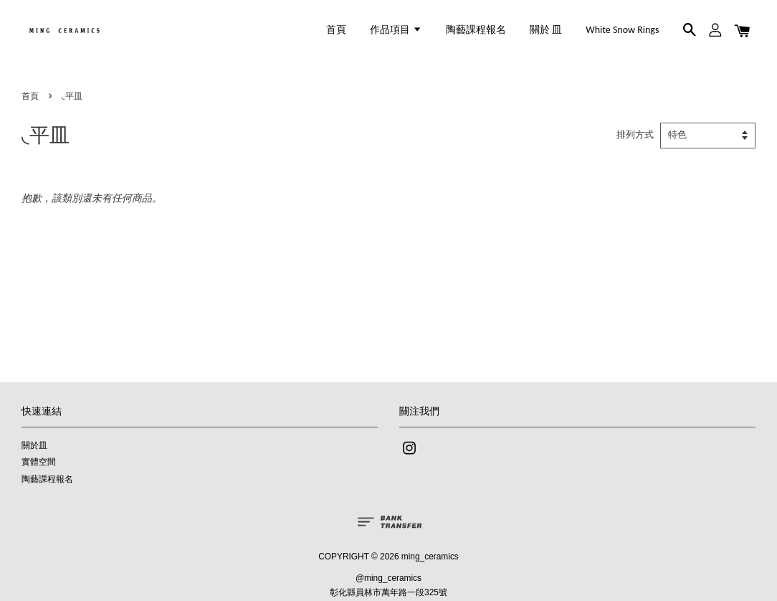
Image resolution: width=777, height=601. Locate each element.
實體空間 (39, 462)
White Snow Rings (622, 30)
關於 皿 (546, 30)
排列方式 (635, 135)
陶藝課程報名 (476, 30)
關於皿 (34, 445)
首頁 (336, 30)
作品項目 (395, 30)
